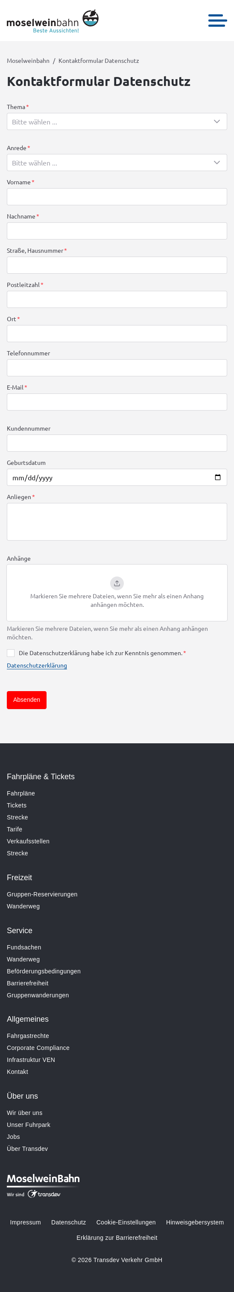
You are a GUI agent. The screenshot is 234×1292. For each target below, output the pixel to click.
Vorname (19, 182)
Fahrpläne (21, 793)
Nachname (21, 216)
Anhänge (19, 558)
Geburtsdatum (26, 462)
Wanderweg (23, 906)
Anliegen (19, 496)
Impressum (25, 1222)
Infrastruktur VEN (31, 1059)
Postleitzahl (23, 284)
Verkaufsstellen (28, 841)
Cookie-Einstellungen (126, 1222)
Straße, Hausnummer (35, 250)
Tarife (14, 829)
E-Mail (15, 387)
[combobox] (117, 121)
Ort (11, 318)
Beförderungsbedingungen (44, 971)
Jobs (13, 1136)
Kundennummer (28, 428)
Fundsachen (24, 947)
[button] (117, 593)
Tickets (16, 805)
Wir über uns (25, 1112)
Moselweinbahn (28, 60)
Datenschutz (68, 1222)
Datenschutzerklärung (37, 665)
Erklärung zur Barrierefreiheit (116, 1237)
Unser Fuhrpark (28, 1124)
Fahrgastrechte (28, 1035)
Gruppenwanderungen (38, 995)
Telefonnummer (28, 353)
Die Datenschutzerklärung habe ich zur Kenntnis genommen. (100, 652)
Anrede (16, 147)
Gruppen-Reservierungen (42, 894)
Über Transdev (27, 1148)
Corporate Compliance (38, 1047)
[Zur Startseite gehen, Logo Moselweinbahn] (53, 21)
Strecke (17, 817)
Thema (16, 106)
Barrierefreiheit (27, 983)
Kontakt (17, 1071)
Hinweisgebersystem (195, 1222)
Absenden (26, 699)
